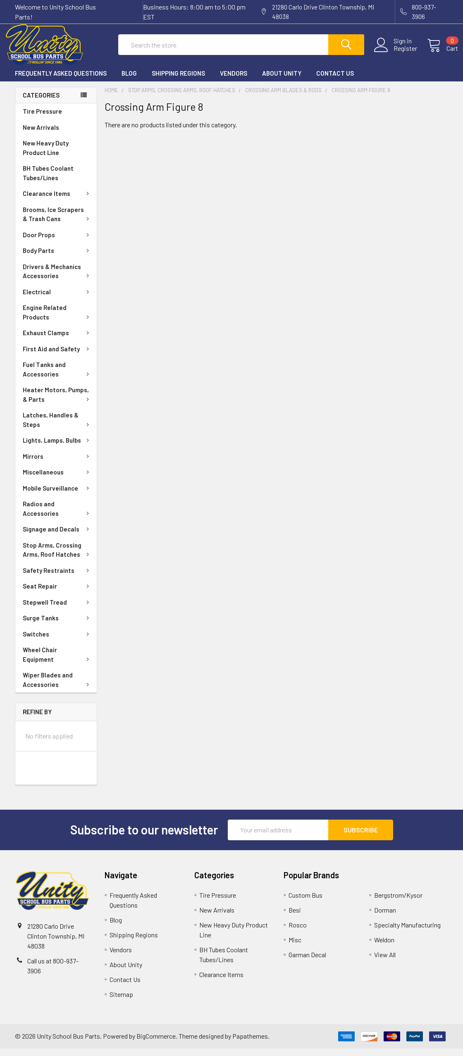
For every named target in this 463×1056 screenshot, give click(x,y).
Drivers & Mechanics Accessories (57, 278)
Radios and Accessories (57, 516)
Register (395, 53)
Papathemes (250, 1043)
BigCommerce (156, 1043)
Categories (41, 102)
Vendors (233, 80)
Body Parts (57, 258)
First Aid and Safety (57, 356)
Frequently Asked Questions (61, 80)
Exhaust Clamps (57, 340)
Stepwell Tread (57, 609)
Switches (57, 641)
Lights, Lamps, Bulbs (57, 447)
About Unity (281, 80)
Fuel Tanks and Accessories (57, 376)
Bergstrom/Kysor (398, 902)
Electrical (57, 299)
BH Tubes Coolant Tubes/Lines (48, 180)
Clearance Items (57, 201)
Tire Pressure (42, 118)
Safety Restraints (57, 578)
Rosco (298, 932)
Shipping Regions (178, 80)
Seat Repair (57, 593)
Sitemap (121, 1002)
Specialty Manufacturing (407, 932)
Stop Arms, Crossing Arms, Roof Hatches (57, 557)
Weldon (384, 947)
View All (385, 962)
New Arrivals (41, 134)
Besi (295, 917)
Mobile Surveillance (57, 495)
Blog (129, 80)
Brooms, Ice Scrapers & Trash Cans (57, 221)
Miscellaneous (57, 479)
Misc (295, 947)
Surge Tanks (57, 625)
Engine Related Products (57, 319)
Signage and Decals (57, 536)
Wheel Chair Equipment (57, 661)
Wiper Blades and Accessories (57, 687)
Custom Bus (305, 902)
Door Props (57, 242)
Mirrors (57, 463)
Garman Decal (307, 962)
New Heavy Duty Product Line (46, 155)
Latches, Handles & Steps (57, 427)
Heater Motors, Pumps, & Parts (57, 401)
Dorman (385, 917)
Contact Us (335, 80)
